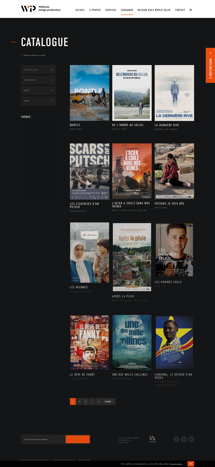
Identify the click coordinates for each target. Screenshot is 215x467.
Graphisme (32, 154)
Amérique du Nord (36, 216)
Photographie (34, 183)
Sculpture (32, 188)
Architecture (33, 135)
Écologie (28, 241)
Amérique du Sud (35, 221)
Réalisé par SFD (84, 460)
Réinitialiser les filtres (33, 55)
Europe (30, 231)
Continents (29, 203)
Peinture (31, 173)
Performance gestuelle (39, 178)
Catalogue (45, 42)
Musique (31, 164)
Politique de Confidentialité (64, 460)
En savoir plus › (176, 464)
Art (25, 127)
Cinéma (31, 150)
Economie (28, 251)
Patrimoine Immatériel (38, 169)
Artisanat (32, 140)
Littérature (32, 159)
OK (191, 464)
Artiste (30, 145)
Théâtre (31, 193)
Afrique (31, 212)
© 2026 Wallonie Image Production (35, 460)
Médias (27, 260)
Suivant (108, 401)
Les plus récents (186, 52)
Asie (29, 226)
